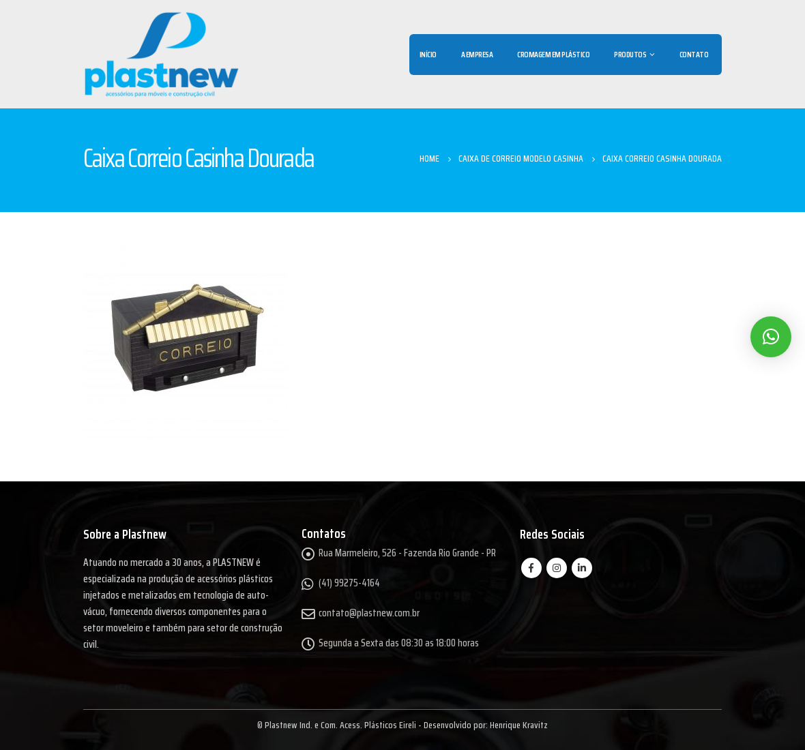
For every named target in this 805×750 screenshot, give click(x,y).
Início (428, 54)
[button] (770, 336)
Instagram (556, 568)
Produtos (630, 54)
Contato (694, 54)
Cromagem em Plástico (553, 54)
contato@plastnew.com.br (369, 613)
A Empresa (477, 54)
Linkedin (582, 568)
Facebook (531, 568)
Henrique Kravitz (519, 724)
